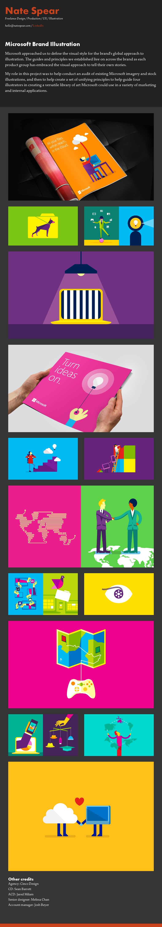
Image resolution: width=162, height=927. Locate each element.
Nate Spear (32, 10)
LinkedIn (38, 25)
